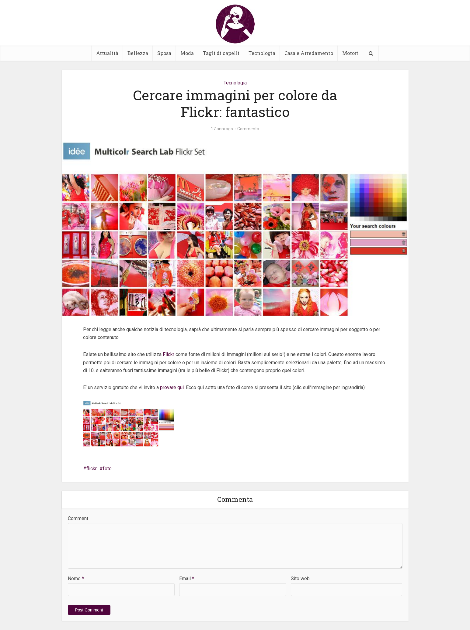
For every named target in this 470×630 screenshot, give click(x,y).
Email (186, 578)
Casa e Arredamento (308, 53)
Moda (187, 53)
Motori (350, 53)
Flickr (168, 354)
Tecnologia (262, 53)
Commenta (248, 128)
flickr (91, 468)
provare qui (172, 387)
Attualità (107, 53)
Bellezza (137, 53)
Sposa (164, 53)
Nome (76, 578)
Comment (78, 518)
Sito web (300, 578)
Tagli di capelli (221, 53)
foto (107, 468)
